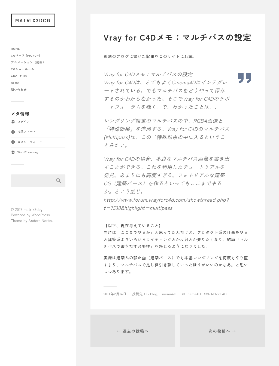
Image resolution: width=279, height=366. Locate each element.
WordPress (41, 214)
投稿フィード (26, 132)
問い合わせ (19, 90)
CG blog (150, 293)
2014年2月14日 (115, 293)
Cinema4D (168, 293)
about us (19, 76)
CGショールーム (22, 69)
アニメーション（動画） (28, 62)
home (15, 49)
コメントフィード (29, 142)
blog (15, 83)
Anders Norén (40, 220)
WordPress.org (27, 152)
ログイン (23, 121)
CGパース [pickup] (25, 55)
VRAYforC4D (216, 293)
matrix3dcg (33, 20)
